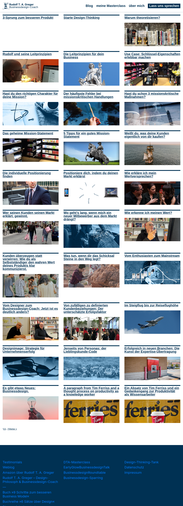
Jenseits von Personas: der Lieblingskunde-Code (85, 350)
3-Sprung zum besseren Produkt (28, 17)
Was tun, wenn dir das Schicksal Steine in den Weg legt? (89, 257)
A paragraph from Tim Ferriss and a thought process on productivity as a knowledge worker (91, 391)
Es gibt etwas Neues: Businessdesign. (19, 389)
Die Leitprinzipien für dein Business (84, 55)
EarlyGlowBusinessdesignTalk (87, 467)
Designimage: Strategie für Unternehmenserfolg (24, 350)
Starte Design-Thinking (82, 17)
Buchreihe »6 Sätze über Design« (29, 502)
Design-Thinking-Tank (141, 462)
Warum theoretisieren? (142, 17)
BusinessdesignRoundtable (85, 473)
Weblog (9, 467)
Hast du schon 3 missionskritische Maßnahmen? (151, 95)
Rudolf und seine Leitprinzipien (27, 54)
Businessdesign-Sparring (83, 478)
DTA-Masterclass (77, 462)
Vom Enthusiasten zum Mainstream (152, 256)
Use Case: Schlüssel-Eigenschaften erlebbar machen (152, 55)
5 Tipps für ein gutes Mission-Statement (87, 134)
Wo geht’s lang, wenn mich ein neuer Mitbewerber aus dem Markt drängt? (90, 216)
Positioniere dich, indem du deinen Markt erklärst (91, 174)
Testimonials (12, 462)
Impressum (133, 473)
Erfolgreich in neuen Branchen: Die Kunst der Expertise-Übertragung (152, 350)
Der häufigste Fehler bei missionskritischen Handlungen (88, 95)
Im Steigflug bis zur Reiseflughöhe (151, 305)
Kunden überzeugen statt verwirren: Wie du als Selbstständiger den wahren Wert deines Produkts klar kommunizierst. (29, 262)
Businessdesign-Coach (23, 6)
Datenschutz (134, 467)
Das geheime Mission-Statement (28, 133)
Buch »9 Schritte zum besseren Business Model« (27, 494)
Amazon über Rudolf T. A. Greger (28, 473)
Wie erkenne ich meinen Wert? (148, 213)
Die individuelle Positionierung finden (27, 174)
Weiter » (13, 429)
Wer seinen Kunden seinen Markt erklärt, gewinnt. (28, 214)
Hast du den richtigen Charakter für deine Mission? (30, 95)
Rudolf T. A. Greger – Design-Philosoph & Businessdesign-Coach (30, 480)
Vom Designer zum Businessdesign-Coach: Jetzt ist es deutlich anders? (30, 309)
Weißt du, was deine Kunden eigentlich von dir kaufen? (146, 134)
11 (8, 429)
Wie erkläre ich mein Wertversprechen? (140, 174)
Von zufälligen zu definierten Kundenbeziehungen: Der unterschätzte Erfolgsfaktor (86, 309)
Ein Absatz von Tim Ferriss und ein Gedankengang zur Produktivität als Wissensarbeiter (151, 391)
